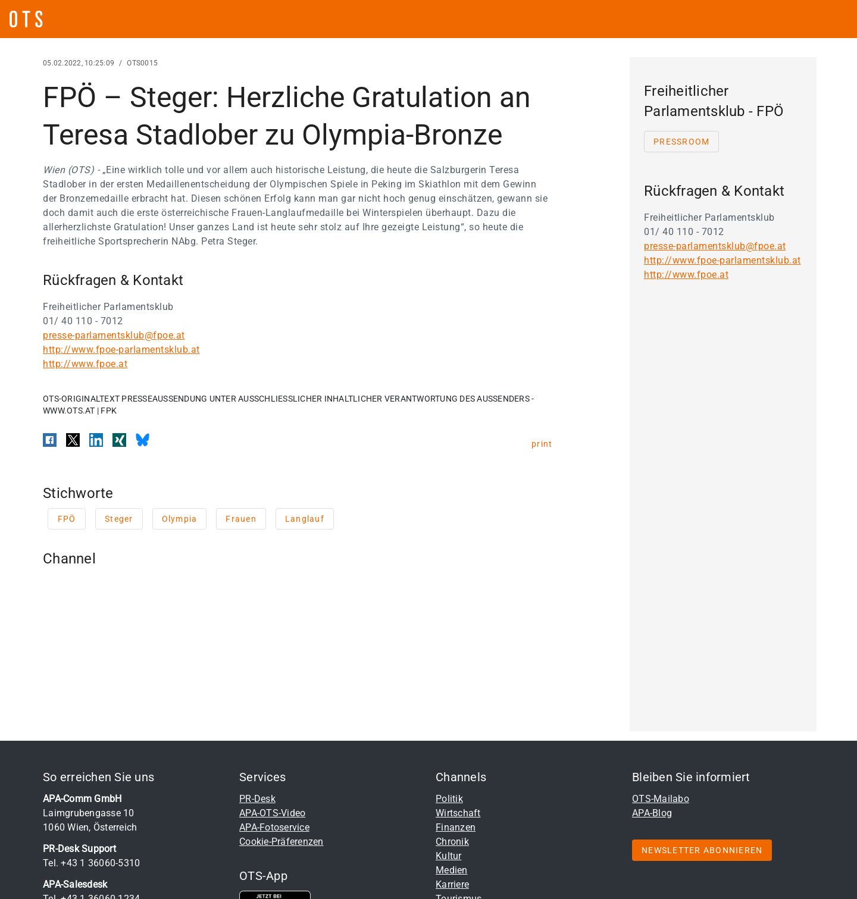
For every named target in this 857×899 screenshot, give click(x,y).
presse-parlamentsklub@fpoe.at (114, 335)
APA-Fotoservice (274, 827)
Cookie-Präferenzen (281, 841)
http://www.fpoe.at (85, 363)
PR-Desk (257, 798)
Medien (452, 870)
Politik (449, 798)
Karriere (452, 884)
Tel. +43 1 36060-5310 (91, 863)
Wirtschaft (458, 813)
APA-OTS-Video (272, 813)
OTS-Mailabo (660, 798)
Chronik (452, 841)
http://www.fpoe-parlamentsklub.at (121, 349)
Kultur (449, 856)
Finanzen (456, 827)
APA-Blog (652, 813)
